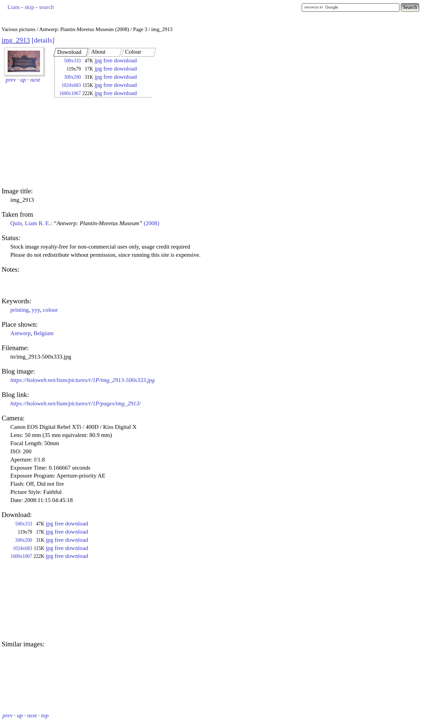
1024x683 (71, 85)
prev (11, 80)
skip (29, 7)
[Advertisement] (98, 143)
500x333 (72, 60)
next (35, 80)
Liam (13, 7)
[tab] (71, 52)
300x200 (72, 77)
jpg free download (115, 60)
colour (50, 310)
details (43, 40)
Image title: (17, 191)
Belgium (43, 333)
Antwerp (20, 333)
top (44, 715)
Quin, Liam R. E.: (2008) (84, 223)
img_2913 (16, 40)
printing (19, 310)
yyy (36, 310)
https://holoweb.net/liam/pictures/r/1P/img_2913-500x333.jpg (82, 380)
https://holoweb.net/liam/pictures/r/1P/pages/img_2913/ (75, 403)
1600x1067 (70, 93)
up (23, 80)
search (46, 7)
